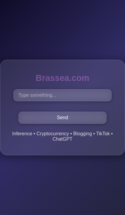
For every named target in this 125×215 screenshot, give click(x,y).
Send (62, 117)
